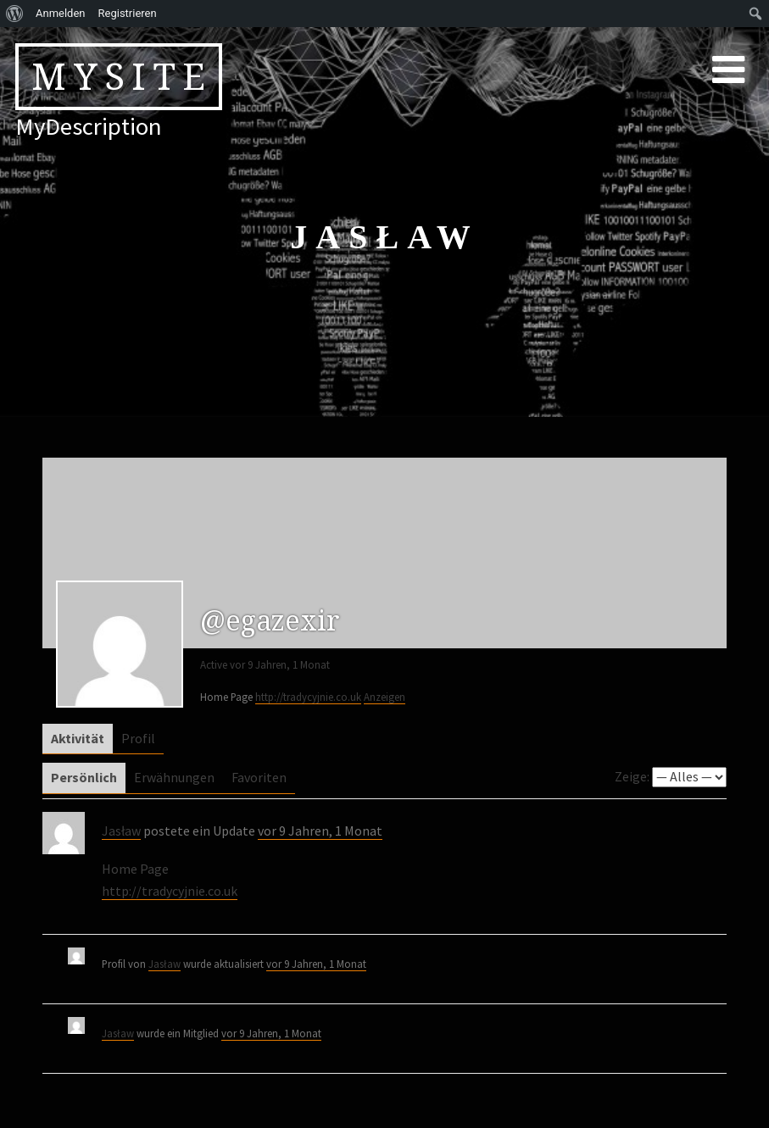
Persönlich (84, 777)
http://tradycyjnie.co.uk (308, 696)
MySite (122, 76)
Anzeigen (384, 696)
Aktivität (77, 738)
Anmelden (61, 13)
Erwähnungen (174, 777)
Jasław (121, 830)
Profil (138, 738)
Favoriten (259, 777)
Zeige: (632, 776)
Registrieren (127, 13)
